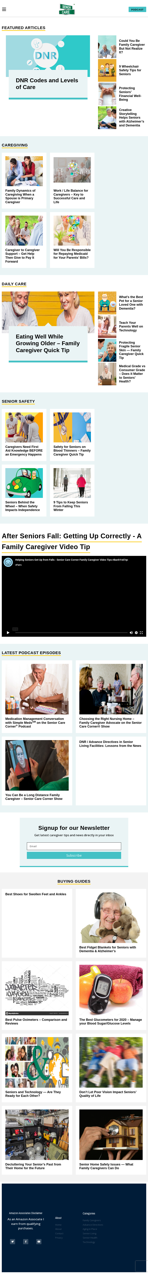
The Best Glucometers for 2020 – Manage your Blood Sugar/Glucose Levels (110, 1021)
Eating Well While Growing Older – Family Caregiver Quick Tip (48, 343)
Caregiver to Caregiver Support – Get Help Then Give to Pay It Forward (22, 255)
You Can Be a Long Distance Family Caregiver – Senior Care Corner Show (33, 797)
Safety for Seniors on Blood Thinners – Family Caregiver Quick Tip (72, 450)
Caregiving (15, 145)
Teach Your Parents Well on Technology (131, 326)
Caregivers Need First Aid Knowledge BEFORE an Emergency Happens (24, 450)
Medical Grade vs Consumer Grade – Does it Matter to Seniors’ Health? (132, 373)
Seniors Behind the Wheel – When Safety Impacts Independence (22, 506)
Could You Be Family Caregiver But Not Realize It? (132, 46)
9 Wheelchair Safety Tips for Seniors (130, 70)
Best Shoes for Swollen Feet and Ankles (35, 894)
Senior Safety (18, 401)
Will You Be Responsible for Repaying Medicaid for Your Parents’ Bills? (72, 253)
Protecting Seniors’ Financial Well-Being (130, 93)
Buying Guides (73, 881)
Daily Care (14, 284)
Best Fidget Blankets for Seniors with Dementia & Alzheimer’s (107, 949)
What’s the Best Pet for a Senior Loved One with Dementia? (131, 302)
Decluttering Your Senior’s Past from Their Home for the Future (33, 1166)
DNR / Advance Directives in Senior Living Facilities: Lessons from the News (110, 744)
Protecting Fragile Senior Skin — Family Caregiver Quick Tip (131, 350)
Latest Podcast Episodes (31, 653)
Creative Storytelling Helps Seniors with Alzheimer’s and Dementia (131, 117)
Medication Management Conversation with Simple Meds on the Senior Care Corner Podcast (35, 722)
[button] (137, 9)
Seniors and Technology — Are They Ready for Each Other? (33, 1094)
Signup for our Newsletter (74, 828)
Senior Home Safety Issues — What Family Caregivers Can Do (106, 1166)
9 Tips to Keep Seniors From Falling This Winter (71, 506)
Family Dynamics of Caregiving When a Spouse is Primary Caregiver (20, 196)
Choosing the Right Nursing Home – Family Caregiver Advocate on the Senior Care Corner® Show (110, 722)
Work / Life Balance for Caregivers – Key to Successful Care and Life (71, 196)
